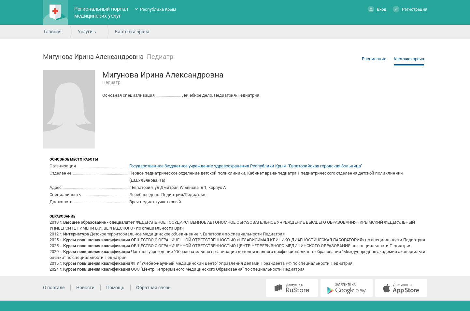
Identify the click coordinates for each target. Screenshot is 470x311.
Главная (53, 31)
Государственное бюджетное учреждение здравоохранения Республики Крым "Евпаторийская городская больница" (245, 165)
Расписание (374, 58)
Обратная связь (153, 287)
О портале (53, 287)
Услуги (85, 31)
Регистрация (410, 9)
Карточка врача (409, 58)
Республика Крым (158, 9)
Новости (85, 287)
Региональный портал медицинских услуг (101, 12)
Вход (377, 9)
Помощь (115, 287)
